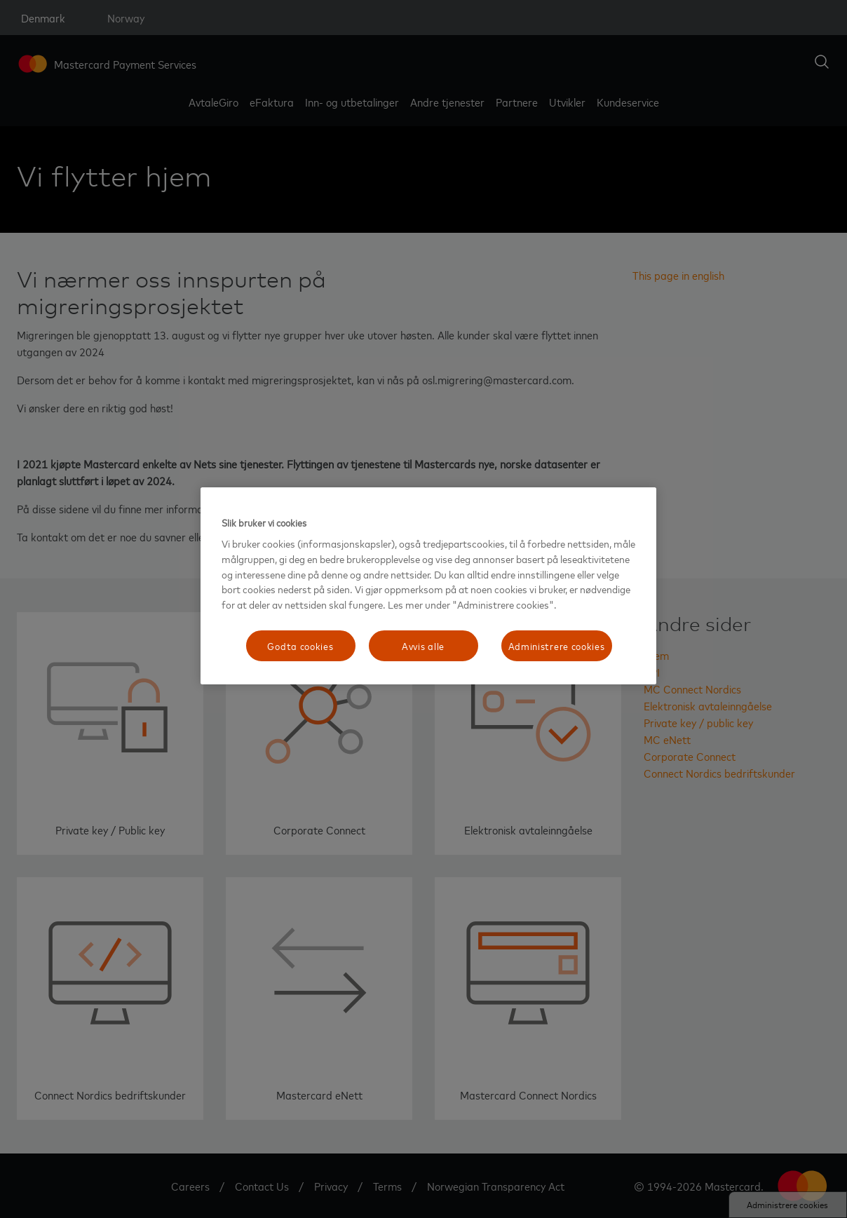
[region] (428, 585)
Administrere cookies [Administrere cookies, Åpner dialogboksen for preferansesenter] (556, 645)
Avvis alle (423, 645)
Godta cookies (300, 645)
